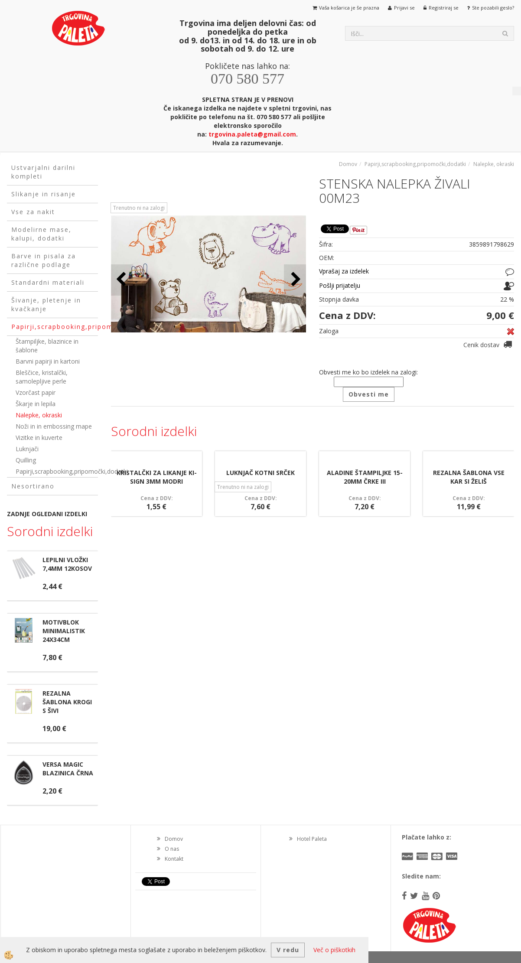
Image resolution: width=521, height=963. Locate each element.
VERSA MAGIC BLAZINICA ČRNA (67, 768)
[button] (295, 279)
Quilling (26, 460)
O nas (172, 848)
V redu (288, 950)
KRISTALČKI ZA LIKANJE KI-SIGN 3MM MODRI (157, 476)
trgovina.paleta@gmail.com (252, 134)
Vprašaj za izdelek (344, 271)
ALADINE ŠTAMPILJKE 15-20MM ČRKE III (365, 476)
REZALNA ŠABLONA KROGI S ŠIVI (67, 702)
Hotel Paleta (312, 839)
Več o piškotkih (334, 950)
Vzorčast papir (35, 392)
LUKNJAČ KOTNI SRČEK (260, 472)
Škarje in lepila (35, 404)
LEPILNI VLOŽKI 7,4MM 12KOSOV (67, 564)
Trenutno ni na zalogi (139, 207)
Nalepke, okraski (39, 415)
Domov (348, 164)
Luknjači (27, 449)
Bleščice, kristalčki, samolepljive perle (42, 376)
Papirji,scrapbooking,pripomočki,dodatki (57, 471)
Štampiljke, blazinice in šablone (47, 345)
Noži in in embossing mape (54, 426)
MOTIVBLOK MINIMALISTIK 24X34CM (63, 631)
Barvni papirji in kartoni (48, 361)
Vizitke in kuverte (39, 437)
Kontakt (174, 858)
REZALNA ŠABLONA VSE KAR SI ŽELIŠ (469, 476)
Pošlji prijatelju (339, 285)
